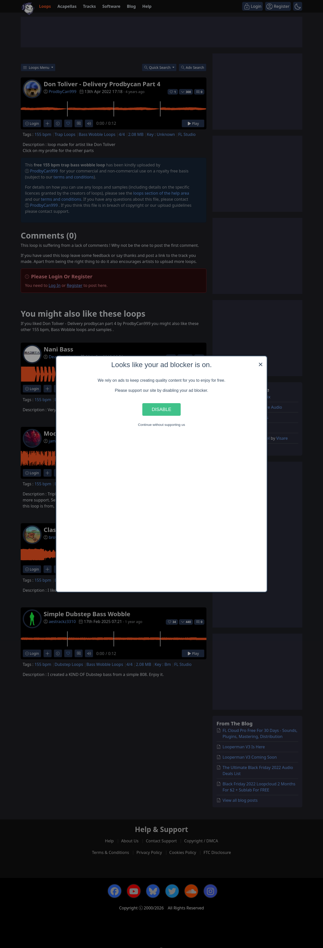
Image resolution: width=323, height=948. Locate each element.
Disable (161, 409)
